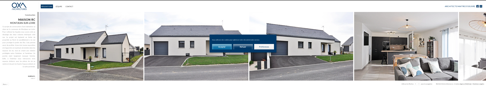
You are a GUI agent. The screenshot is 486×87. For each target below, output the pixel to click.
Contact (69, 6)
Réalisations (46, 6)
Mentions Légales (478, 84)
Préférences (264, 47)
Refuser (243, 47)
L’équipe (59, 6)
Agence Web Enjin (466, 84)
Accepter (222, 47)
